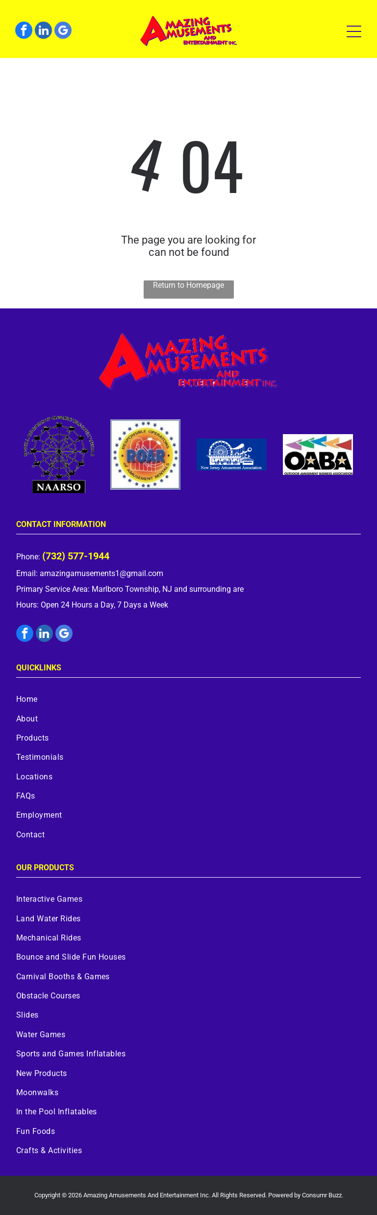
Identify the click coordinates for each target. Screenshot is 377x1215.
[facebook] (23, 31)
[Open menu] (354, 31)
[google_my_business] (63, 31)
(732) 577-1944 (75, 556)
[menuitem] (188, 699)
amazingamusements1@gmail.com (101, 573)
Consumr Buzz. (322, 1195)
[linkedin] (43, 31)
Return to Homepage (188, 285)
